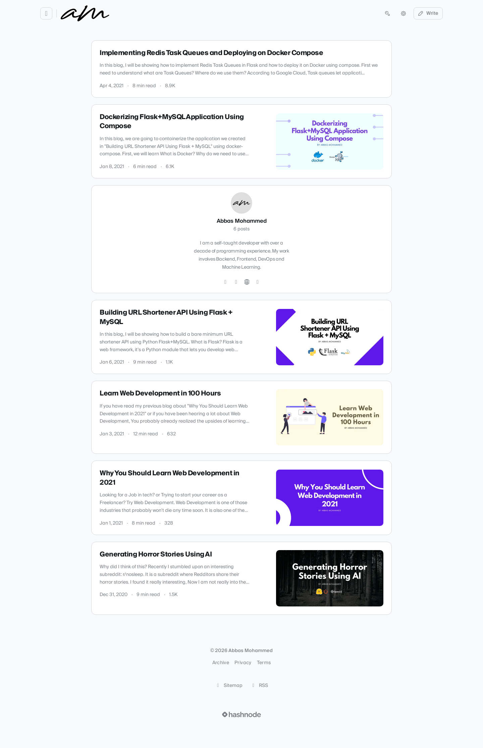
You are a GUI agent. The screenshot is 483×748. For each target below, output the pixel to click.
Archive (220, 663)
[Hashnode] (257, 282)
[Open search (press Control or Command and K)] (387, 13)
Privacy (242, 663)
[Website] (247, 282)
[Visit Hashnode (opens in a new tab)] (241, 714)
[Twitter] (225, 282)
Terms (264, 663)
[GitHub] (236, 282)
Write (428, 13)
